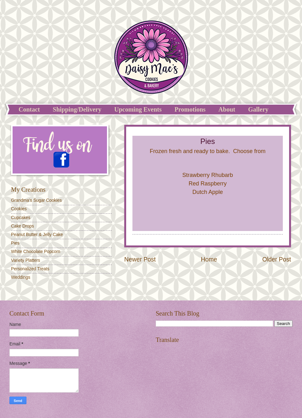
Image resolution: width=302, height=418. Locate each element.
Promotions (190, 109)
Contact (29, 109)
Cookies (19, 208)
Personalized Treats (30, 269)
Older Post (276, 259)
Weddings (20, 277)
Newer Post (140, 259)
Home (209, 259)
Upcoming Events (138, 109)
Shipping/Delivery (77, 109)
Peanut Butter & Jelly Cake (37, 234)
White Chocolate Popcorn (35, 251)
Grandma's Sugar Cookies (36, 200)
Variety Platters (25, 260)
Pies (15, 243)
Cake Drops (22, 226)
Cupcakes (20, 217)
